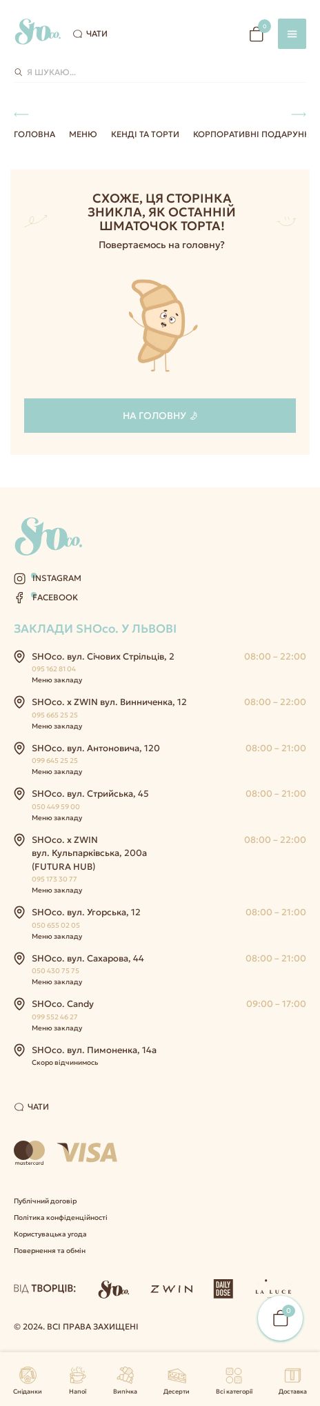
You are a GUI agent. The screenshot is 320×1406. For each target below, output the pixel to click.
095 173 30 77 (54, 879)
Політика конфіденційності (61, 1217)
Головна (34, 134)
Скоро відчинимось (65, 1062)
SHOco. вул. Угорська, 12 (86, 912)
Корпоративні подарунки (254, 134)
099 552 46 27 (55, 1016)
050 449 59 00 (56, 806)
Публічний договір (45, 1200)
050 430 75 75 (55, 970)
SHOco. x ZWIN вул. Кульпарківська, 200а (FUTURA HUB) (89, 853)
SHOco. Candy (63, 1004)
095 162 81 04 (54, 668)
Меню (83, 134)
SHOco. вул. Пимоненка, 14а (94, 1050)
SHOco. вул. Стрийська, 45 (90, 793)
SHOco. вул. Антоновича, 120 (96, 748)
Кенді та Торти (145, 134)
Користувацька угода (50, 1234)
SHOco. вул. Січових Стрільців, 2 (103, 656)
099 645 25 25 (55, 760)
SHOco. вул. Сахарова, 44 (88, 958)
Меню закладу (57, 679)
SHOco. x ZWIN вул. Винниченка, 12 (109, 702)
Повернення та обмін (50, 1250)
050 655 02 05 (56, 925)
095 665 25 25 (55, 715)
